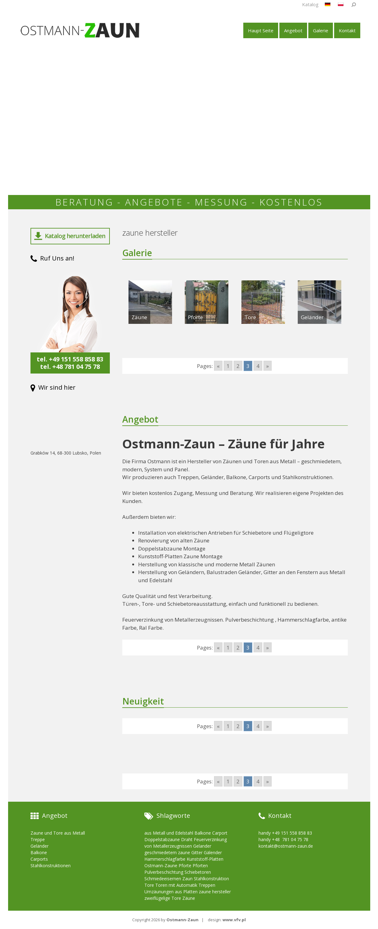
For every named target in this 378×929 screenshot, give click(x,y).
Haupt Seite (260, 30)
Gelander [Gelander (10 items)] (202, 846)
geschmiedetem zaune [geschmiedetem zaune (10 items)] (167, 852)
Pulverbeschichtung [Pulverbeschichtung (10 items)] (163, 872)
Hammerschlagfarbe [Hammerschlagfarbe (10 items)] (164, 859)
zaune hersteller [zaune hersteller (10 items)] (215, 892)
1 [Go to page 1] (228, 365)
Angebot (293, 30)
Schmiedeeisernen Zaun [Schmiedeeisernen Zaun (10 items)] (168, 878)
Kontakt (347, 30)
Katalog (310, 4)
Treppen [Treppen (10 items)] (206, 885)
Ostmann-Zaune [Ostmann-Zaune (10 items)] (160, 865)
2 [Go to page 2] (238, 365)
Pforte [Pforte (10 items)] (185, 865)
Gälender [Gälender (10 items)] (213, 852)
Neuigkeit (144, 701)
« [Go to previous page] (218, 365)
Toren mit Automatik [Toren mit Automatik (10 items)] (176, 885)
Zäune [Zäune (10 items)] (188, 898)
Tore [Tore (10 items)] (149, 885)
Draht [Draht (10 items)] (187, 839)
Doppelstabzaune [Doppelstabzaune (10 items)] (162, 839)
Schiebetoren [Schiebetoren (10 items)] (197, 872)
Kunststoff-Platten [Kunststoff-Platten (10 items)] (205, 859)
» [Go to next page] (267, 365)
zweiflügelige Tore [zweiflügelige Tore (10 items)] (162, 898)
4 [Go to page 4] (257, 365)
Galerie (320, 30)
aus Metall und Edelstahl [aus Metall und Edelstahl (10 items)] (168, 833)
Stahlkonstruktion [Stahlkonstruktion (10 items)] (211, 878)
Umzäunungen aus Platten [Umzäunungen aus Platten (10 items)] (171, 892)
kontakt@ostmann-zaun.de (286, 846)
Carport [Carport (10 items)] (219, 833)
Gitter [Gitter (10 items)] (197, 852)
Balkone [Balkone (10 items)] (202, 833)
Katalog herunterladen (69, 236)
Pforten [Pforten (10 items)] (200, 865)
